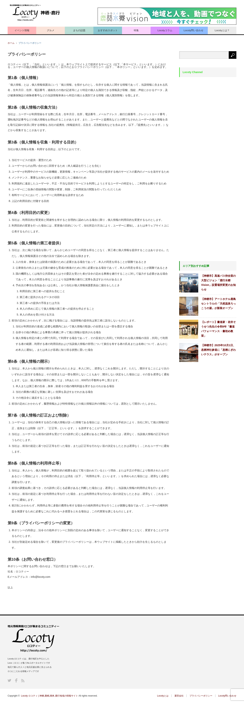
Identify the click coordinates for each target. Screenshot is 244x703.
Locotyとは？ (222, 30)
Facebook (16, 680)
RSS (22, 680)
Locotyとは (162, 695)
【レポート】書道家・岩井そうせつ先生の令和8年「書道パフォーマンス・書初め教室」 (218, 328)
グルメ (50, 30)
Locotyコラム (164, 30)
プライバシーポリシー (200, 695)
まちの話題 (79, 30)
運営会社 (179, 695)
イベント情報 (21, 30)
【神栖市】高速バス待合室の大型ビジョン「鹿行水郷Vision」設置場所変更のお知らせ (218, 282)
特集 (136, 30)
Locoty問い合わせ (193, 30)
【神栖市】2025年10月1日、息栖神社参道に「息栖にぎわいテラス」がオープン (218, 350)
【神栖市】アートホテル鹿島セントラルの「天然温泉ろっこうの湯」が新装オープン (218, 303)
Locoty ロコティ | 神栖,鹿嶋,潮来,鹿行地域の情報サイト (49, 695)
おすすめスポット (108, 30)
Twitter (9, 680)
